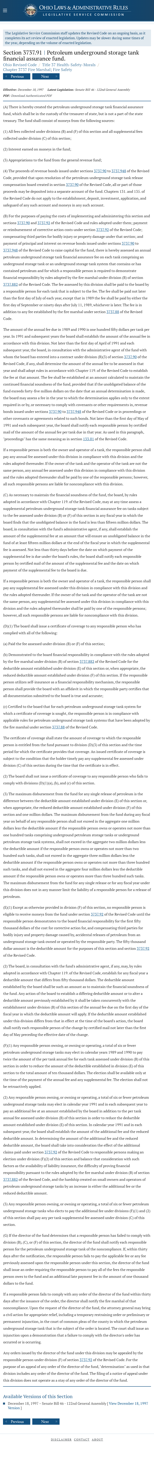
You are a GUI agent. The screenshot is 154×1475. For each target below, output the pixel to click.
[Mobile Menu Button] (5, 11)
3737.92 (43, 222)
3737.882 (10, 284)
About (97, 1439)
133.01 (88, 438)
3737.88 (112, 311)
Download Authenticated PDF (31, 96)
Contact (82, 1439)
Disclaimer (61, 1439)
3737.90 (100, 170)
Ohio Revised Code (20, 64)
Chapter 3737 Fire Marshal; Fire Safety (37, 69)
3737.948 (118, 170)
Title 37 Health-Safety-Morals (69, 64)
